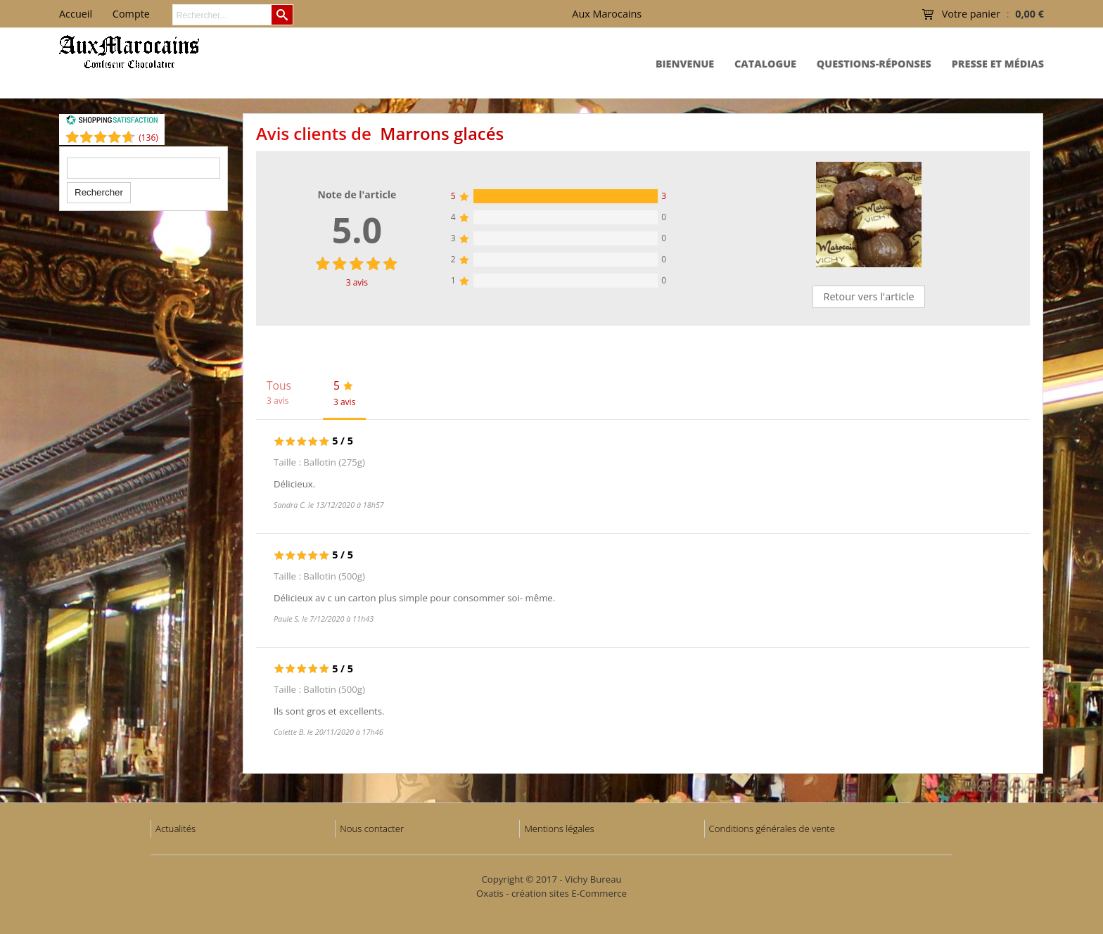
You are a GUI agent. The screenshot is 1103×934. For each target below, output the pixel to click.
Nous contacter (372, 828)
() (148, 137)
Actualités (175, 828)
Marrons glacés (442, 133)
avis (357, 282)
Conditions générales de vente (772, 828)
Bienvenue (685, 63)
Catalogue (765, 63)
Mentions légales (559, 828)
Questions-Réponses (874, 63)
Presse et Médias (998, 63)
